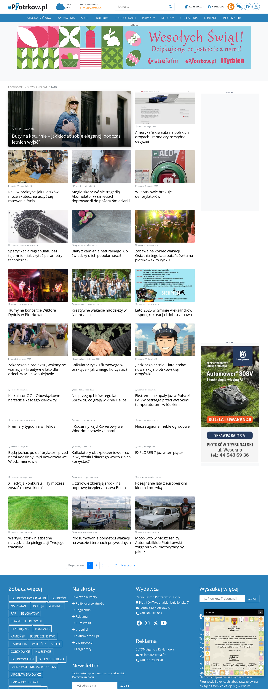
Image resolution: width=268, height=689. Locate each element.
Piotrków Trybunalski (28, 598)
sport (55, 644)
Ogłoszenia (188, 18)
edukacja (42, 629)
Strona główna (39, 18)
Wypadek (56, 606)
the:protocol (84, 642)
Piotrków (58, 598)
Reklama (82, 616)
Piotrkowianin (22, 659)
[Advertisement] (228, 152)
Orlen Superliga (51, 659)
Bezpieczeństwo (42, 636)
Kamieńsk (18, 636)
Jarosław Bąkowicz (26, 674)
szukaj (252, 599)
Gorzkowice (20, 652)
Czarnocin (19, 644)
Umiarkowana (91, 8)
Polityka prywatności (90, 603)
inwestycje (43, 652)
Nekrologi (216, 7)
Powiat (147, 18)
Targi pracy (83, 649)
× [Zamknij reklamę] (260, 612)
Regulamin (83, 610)
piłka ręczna (20, 629)
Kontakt (210, 18)
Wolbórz (39, 644)
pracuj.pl (82, 629)
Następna (128, 565)
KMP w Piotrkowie (25, 682)
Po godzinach (125, 18)
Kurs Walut (194, 7)
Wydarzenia (66, 18)
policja (38, 606)
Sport (85, 18)
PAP (13, 613)
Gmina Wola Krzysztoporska (33, 667)
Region (166, 18)
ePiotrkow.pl (16, 87)
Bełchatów (30, 613)
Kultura (102, 18)
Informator (232, 18)
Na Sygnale (19, 606)
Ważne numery (86, 597)
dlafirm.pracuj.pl (87, 636)
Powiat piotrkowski (26, 621)
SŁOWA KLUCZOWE (37, 87)
